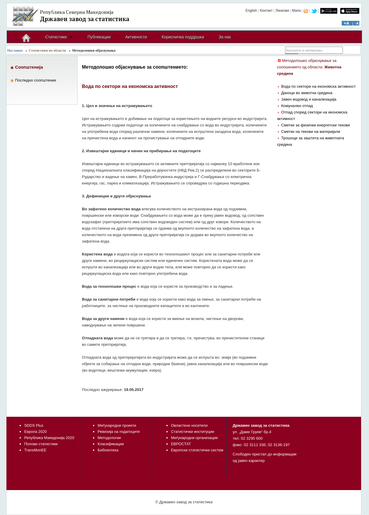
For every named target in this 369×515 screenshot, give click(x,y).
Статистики (56, 37)
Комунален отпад (297, 106)
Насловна (15, 50)
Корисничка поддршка (183, 37)
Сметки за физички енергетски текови (315, 125)
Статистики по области (47, 50)
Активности (136, 37)
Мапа (296, 11)
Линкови (282, 11)
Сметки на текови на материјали (310, 131)
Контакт (266, 11)
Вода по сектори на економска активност (318, 86)
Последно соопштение (35, 80)
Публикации (98, 37)
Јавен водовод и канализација (308, 99)
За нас (225, 37)
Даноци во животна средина (306, 93)
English (251, 11)
